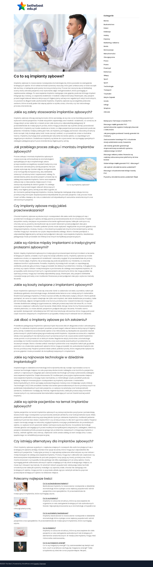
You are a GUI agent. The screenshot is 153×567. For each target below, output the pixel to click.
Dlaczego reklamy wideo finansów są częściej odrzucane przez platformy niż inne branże (121, 157)
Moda (106, 46)
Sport (106, 79)
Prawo (106, 64)
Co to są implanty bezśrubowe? (56, 513)
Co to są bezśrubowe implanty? (56, 483)
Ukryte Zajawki (109, 97)
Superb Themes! (40, 564)
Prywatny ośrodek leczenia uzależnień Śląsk (121, 177)
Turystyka (107, 94)
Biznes (106, 21)
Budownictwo (109, 24)
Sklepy (106, 75)
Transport (107, 90)
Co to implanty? (49, 528)
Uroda (106, 101)
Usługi (106, 104)
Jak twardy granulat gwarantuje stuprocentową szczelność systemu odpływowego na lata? (118, 148)
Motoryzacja (108, 50)
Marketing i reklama (111, 43)
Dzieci (106, 28)
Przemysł (107, 68)
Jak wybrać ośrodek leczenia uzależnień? (120, 167)
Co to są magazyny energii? (54, 543)
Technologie (108, 86)
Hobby (106, 35)
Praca (106, 61)
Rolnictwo (107, 72)
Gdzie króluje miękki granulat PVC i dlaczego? (121, 163)
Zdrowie (107, 112)
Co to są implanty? (51, 498)
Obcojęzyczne (109, 57)
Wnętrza (107, 108)
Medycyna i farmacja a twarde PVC (118, 121)
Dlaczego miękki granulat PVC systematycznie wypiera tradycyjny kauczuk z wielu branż (121, 127)
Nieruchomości (109, 53)
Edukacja (107, 32)
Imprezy (107, 39)
